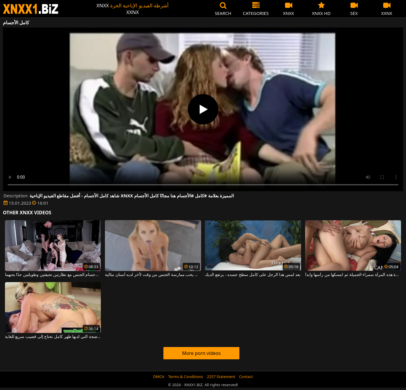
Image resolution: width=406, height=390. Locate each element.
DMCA (158, 376)
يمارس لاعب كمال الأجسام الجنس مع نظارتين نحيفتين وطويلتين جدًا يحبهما (53, 274)
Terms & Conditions (185, 376)
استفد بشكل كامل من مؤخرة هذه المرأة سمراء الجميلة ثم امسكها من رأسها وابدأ (353, 274)
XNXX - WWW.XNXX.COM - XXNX (30, 9)
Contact (246, 376)
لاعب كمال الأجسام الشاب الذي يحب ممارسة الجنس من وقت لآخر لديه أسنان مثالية (153, 274)
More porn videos (201, 353)
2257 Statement (221, 376)
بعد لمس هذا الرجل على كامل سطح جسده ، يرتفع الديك (252, 274)
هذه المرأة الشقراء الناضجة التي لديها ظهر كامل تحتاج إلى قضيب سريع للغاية (53, 336)
